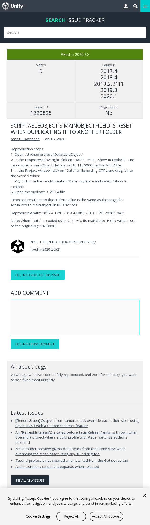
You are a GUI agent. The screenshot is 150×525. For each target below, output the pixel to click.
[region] (75, 506)
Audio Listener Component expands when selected (57, 466)
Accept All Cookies (106, 516)
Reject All (71, 516)
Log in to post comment (34, 344)
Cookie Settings (38, 516)
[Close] (145, 495)
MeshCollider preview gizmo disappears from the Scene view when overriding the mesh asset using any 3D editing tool (70, 451)
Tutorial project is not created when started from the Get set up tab (71, 460)
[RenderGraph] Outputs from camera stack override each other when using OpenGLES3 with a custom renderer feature (77, 423)
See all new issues (30, 480)
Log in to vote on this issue (37, 275)
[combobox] (75, 32)
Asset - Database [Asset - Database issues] (25, 138)
